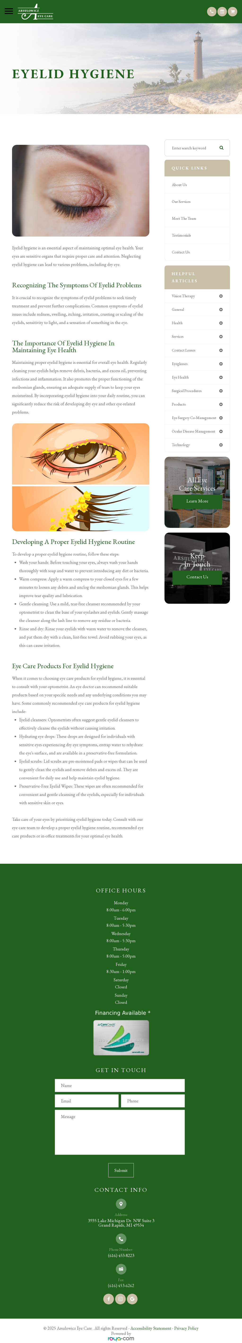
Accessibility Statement (150, 1327)
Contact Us (181, 252)
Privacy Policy (186, 1327)
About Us (180, 184)
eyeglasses (180, 365)
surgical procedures (188, 392)
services (178, 337)
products (179, 406)
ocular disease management (195, 433)
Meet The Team (184, 218)
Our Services (182, 201)
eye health (181, 378)
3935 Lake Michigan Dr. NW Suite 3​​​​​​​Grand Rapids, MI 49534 (121, 1222)
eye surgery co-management (195, 420)
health (177, 323)
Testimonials (182, 235)
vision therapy (184, 296)
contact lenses (184, 351)
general (178, 309)
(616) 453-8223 (121, 1254)
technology (181, 447)
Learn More (197, 503)
